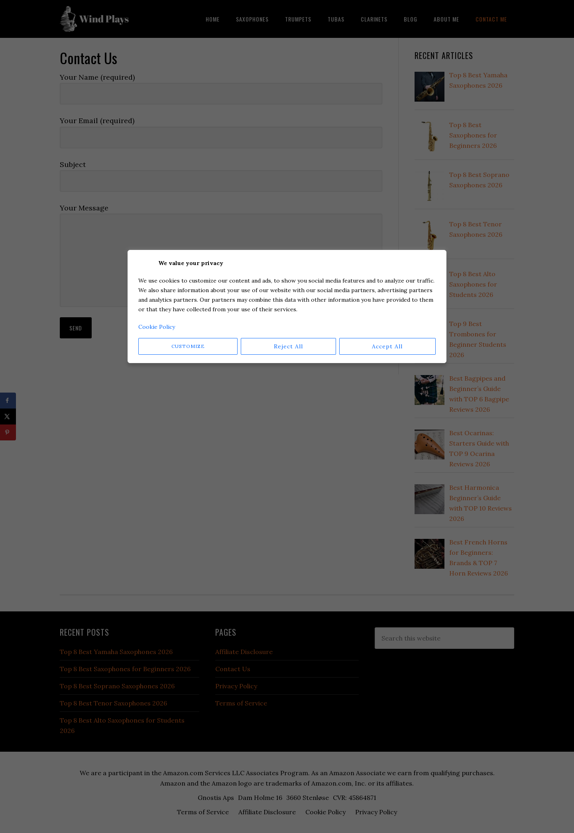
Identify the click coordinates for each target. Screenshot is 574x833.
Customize (188, 346)
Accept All (387, 346)
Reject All (288, 346)
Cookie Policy (156, 326)
